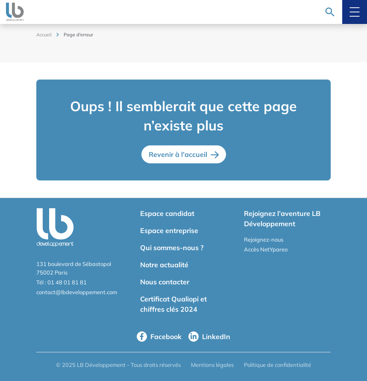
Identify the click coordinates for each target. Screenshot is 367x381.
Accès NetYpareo (266, 249)
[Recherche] (329, 12)
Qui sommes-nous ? (171, 247)
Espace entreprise (169, 230)
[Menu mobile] (354, 12)
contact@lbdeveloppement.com (76, 292)
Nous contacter (164, 282)
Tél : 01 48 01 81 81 (61, 282)
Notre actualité (164, 264)
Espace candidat (167, 213)
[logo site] (13, 12)
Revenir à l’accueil (178, 154)
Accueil (44, 35)
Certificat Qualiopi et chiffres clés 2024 (173, 304)
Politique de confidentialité (277, 364)
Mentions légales (212, 364)
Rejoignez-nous (263, 239)
